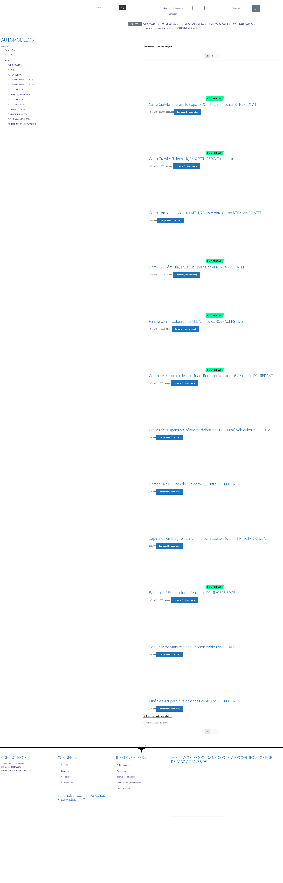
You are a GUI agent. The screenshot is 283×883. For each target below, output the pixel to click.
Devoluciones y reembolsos (129, 782)
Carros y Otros (11, 50)
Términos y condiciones (127, 776)
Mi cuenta (236, 8)
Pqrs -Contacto (123, 788)
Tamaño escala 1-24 (20, 99)
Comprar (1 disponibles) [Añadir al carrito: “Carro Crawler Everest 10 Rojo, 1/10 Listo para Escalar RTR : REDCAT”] (187, 112)
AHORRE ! (12, 70)
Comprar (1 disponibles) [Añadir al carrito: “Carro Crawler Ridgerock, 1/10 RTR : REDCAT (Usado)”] (186, 166)
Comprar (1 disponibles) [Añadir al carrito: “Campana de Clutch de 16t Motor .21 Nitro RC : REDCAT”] (169, 491)
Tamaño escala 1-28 (20, 89)
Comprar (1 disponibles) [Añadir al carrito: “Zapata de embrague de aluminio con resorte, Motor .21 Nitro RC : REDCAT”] (169, 546)
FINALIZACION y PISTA (17, 114)
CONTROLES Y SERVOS (17, 109)
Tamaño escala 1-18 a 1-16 (22, 84)
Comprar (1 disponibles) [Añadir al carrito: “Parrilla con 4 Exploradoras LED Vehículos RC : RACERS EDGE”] (185, 329)
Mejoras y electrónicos (21, 94)
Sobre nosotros (123, 765)
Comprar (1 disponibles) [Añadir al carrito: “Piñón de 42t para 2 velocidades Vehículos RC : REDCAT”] (169, 708)
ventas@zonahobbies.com (19, 770)
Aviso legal (121, 771)
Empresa (173, 13)
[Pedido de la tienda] (157, 46)
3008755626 (16, 767)
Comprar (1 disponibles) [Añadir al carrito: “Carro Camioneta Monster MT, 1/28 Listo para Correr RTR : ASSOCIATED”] (170, 220)
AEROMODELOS (15, 65)
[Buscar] (122, 7)
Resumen (64, 771)
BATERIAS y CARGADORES (19, 119)
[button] (151, 24)
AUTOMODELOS (15, 75)
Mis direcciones (67, 782)
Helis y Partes (10, 55)
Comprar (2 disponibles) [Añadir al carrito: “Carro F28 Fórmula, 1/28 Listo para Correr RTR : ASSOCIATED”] (186, 274)
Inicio (164, 8)
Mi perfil (64, 765)
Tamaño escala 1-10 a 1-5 (22, 79)
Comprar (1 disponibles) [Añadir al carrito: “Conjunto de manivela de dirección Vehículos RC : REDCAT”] (169, 654)
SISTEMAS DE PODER (17, 104)
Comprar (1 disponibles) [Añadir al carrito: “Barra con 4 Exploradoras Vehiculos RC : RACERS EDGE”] (184, 600)
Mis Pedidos (65, 776)
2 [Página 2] (212, 56)
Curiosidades (177, 8)
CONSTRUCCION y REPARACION (22, 124)
